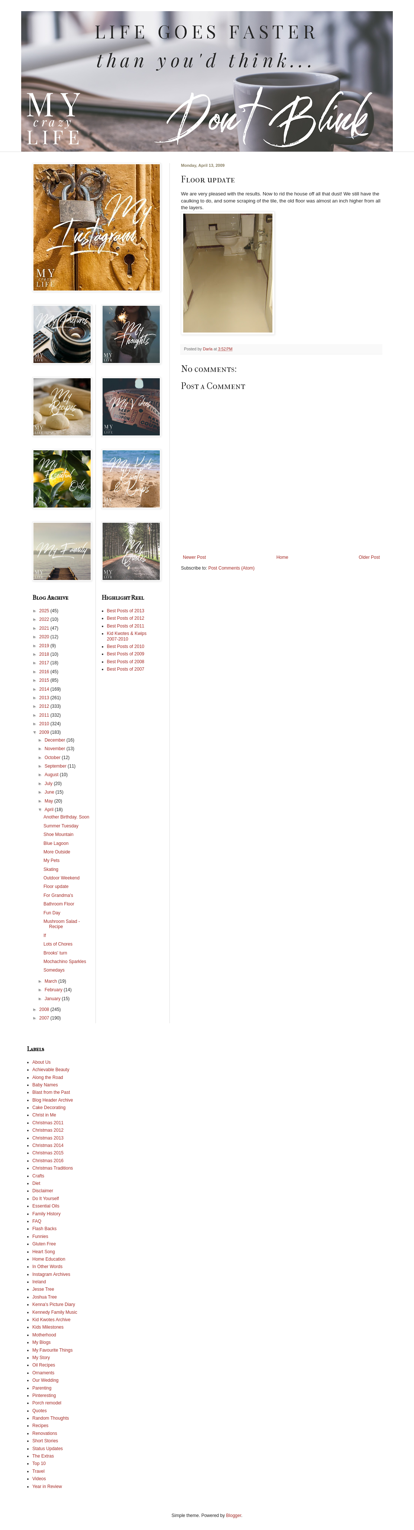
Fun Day (51, 912)
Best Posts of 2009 (126, 654)
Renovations (44, 1433)
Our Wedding (45, 1380)
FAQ (36, 1221)
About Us (41, 1062)
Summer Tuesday (60, 826)
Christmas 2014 (48, 1145)
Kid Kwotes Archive (51, 1319)
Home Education (48, 1259)
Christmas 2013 (48, 1138)
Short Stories (45, 1440)
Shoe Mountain (58, 834)
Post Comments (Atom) (231, 568)
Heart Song (43, 1251)
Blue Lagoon (55, 843)
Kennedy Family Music (54, 1312)
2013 (45, 697)
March (51, 981)
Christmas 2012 (48, 1130)
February (54, 989)
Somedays (54, 970)
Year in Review (47, 1486)
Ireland (39, 1281)
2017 (45, 662)
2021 (45, 628)
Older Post (369, 557)
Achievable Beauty (50, 1069)
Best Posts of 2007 (126, 669)
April (50, 809)
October (53, 757)
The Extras (43, 1456)
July (49, 783)
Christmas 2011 (48, 1122)
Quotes (39, 1410)
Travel (38, 1471)
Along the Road (47, 1077)
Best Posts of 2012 (126, 618)
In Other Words (47, 1266)
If (44, 935)
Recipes (40, 1425)
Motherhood (44, 1335)
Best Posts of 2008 (126, 661)
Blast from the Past (51, 1092)
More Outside (56, 852)
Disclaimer (42, 1190)
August (52, 774)
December (56, 740)
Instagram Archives (51, 1274)
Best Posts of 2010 (126, 646)
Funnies (40, 1236)
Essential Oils (45, 1206)
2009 (45, 732)
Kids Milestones (48, 1327)
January (53, 998)
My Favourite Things (52, 1350)
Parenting (41, 1388)
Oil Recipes (43, 1365)
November (56, 748)
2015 (45, 680)
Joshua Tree (44, 1297)
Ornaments (43, 1372)
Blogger (233, 1515)
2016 (45, 671)
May (49, 801)
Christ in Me (44, 1115)
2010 (45, 723)
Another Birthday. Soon (66, 817)
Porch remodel (46, 1403)
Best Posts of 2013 (126, 610)
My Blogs (41, 1342)
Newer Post (194, 557)
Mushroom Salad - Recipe (61, 924)
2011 (45, 715)
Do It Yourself (45, 1198)
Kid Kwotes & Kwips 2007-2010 (127, 636)
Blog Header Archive (52, 1100)
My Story (41, 1357)
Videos (39, 1478)
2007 (45, 1018)
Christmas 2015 (48, 1152)
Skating (50, 869)
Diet (36, 1183)
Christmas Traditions (52, 1168)
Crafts (38, 1176)
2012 (45, 706)
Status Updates (47, 1448)
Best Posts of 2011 (126, 626)
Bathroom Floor (58, 904)
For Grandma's (58, 895)
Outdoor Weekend (61, 878)
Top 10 (39, 1463)
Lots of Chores (57, 944)
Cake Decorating (48, 1107)
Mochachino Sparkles (64, 961)
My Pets (51, 860)
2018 (45, 654)
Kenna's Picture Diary (53, 1304)
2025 (45, 610)
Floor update (55, 886)
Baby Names (45, 1084)
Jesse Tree (43, 1289)
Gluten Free (44, 1244)
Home (282, 557)
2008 (45, 1009)
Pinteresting (44, 1395)
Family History (46, 1213)
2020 (45, 636)
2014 (45, 689)
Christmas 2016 (48, 1160)
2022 (45, 619)
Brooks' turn (55, 953)
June (50, 792)
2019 (45, 645)
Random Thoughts (50, 1418)
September (56, 766)
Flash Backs (44, 1228)
